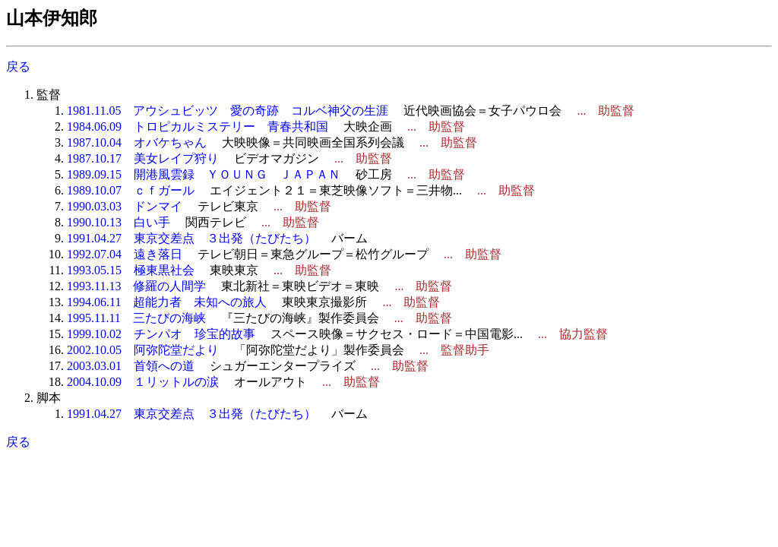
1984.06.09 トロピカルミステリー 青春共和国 (197, 126)
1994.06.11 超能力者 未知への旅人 (167, 302)
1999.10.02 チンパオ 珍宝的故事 (161, 333)
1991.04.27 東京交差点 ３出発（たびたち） (191, 238)
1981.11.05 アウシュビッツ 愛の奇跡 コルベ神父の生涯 (227, 110)
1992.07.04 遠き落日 (124, 254)
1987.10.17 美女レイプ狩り (143, 158)
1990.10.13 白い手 (118, 222)
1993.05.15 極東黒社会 (130, 270)
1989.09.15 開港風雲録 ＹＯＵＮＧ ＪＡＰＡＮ (203, 174)
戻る (18, 66)
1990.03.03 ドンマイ (124, 206)
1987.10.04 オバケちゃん (137, 142)
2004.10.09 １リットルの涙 (143, 381)
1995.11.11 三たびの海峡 (136, 317)
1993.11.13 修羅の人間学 (136, 286)
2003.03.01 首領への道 (130, 365)
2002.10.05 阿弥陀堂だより (143, 349)
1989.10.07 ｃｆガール (130, 190)
